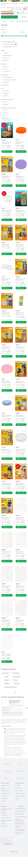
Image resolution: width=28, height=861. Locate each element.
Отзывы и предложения (20, 793)
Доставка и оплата (19, 788)
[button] (9, 17)
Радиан (5, 677)
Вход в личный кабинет (20, 796)
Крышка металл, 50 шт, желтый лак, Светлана (14, 701)
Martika (14, 680)
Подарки (3, 801)
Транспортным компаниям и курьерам (7, 821)
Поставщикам (4, 812)
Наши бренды (4, 798)
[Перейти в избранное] (23, 12)
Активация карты (14, 3)
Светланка (15, 684)
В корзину (7, 151)
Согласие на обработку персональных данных (20, 830)
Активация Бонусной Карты (21, 816)
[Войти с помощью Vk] (24, 9)
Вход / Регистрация (16, 9)
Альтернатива (15, 677)
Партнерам (3, 806)
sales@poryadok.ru (8, 844)
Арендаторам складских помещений (6, 809)
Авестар (5, 673)
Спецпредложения (5, 790)
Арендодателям (4, 815)
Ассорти (5, 680)
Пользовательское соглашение (19, 826)
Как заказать (17, 785)
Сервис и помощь (19, 783)
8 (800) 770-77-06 (19, 7)
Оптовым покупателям (5, 817)
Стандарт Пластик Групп (9, 687)
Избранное (3, 788)
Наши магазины (4, 796)
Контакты (17, 798)
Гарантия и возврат (19, 790)
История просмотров (5, 793)
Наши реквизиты (4, 826)
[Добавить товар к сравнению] (9, 124)
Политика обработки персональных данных (20, 823)
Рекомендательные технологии (19, 833)
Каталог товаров (5, 783)
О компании (3, 823)
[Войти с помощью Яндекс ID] (26, 9)
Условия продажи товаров (20, 808)
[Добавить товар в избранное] (11, 124)
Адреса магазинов (5, 3)
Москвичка (15, 673)
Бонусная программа (19, 813)
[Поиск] (18, 13)
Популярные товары (5, 785)
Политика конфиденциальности (19, 819)
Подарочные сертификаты (20, 811)
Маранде (5, 684)
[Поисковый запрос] (14, 13)
